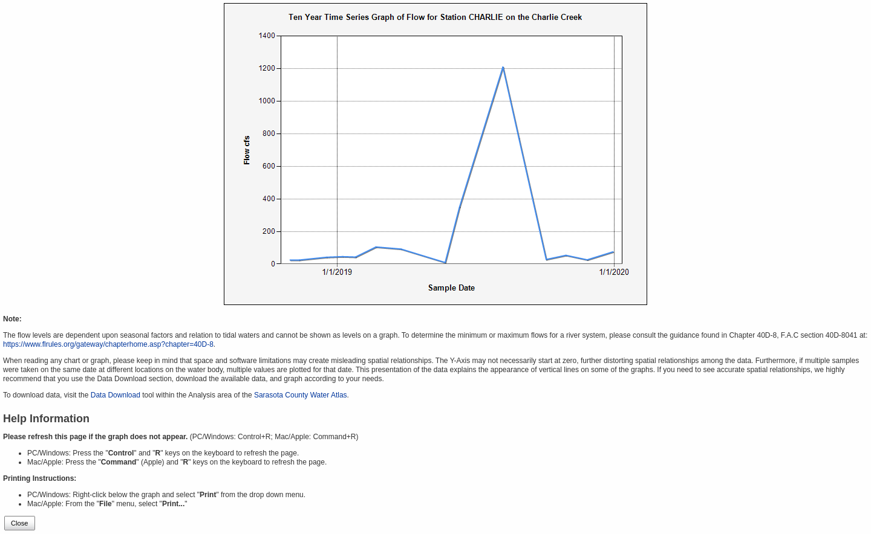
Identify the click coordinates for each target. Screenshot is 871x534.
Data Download (115, 395)
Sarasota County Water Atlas (300, 395)
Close (19, 523)
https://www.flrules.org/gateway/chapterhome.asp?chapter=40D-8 (108, 344)
